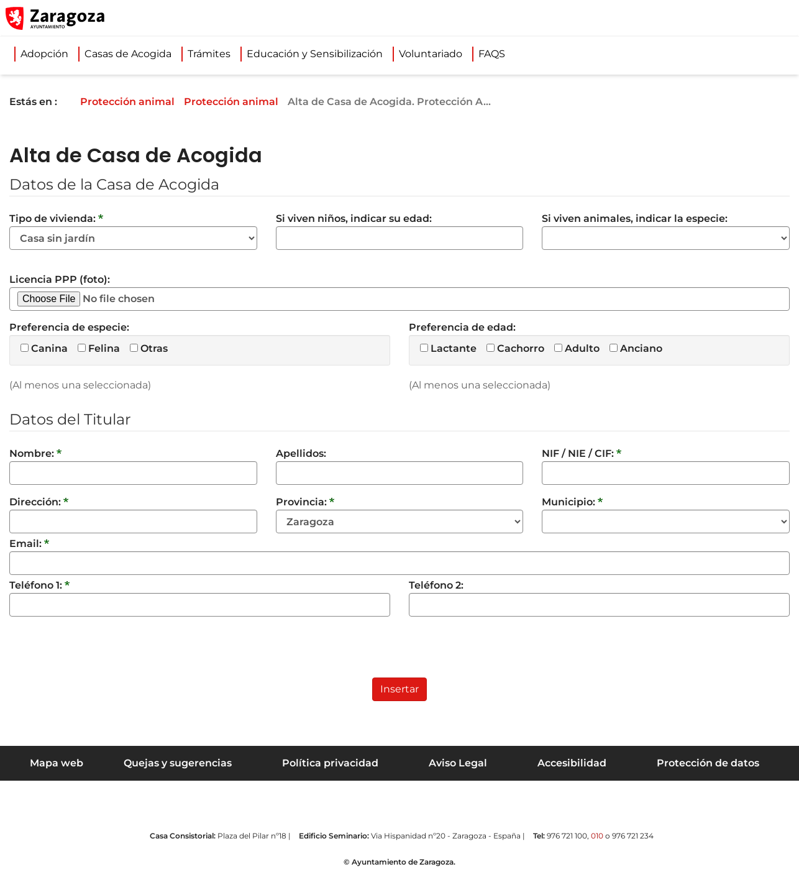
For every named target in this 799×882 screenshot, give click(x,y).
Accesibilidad (571, 763)
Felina (99, 348)
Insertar (399, 689)
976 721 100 (567, 835)
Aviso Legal (458, 763)
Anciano (636, 348)
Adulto (577, 348)
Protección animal (136, 102)
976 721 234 (633, 835)
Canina (44, 348)
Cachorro (515, 348)
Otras (149, 348)
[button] (731, 18)
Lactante (448, 348)
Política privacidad (330, 763)
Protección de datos (708, 763)
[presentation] (103, 653)
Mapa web (56, 763)
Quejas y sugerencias (178, 763)
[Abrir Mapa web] (781, 18)
